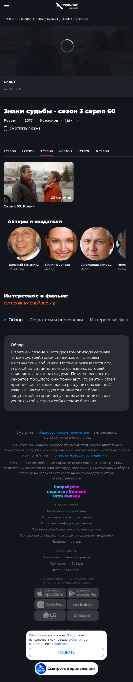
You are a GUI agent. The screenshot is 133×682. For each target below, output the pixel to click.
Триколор (58, 563)
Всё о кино (51, 557)
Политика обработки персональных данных (66, 529)
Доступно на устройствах (66, 511)
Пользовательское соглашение (66, 517)
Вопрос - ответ (66, 505)
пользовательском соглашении (79, 455)
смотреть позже (22, 128)
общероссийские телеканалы (64, 432)
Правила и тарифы (66, 541)
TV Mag (77, 563)
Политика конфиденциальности (66, 523)
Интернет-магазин (66, 570)
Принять (66, 652)
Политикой (60, 644)
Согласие (78, 639)
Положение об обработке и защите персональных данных (66, 535)
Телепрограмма (78, 557)
